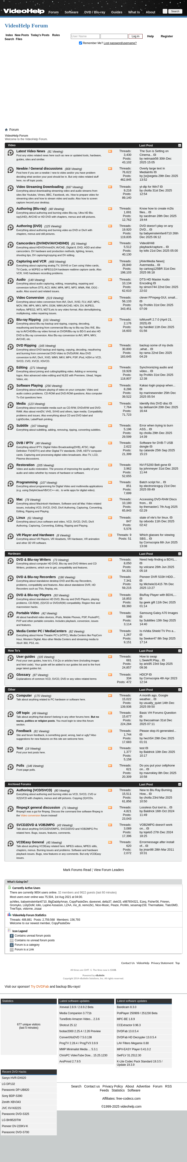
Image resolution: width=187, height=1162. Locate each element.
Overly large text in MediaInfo (152, 170)
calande (149, 450)
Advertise (143, 1086)
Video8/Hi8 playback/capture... (152, 245)
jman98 (149, 849)
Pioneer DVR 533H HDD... (157, 577)
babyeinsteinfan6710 (158, 233)
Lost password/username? (120, 43)
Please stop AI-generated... (158, 730)
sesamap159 (138, 905)
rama (147, 353)
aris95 (148, 663)
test (142, 748)
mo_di (77, 905)
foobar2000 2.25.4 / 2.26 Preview (80, 1031)
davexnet (95, 901)
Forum (53, 12)
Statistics (118, 1090)
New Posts (22, 35)
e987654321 (130, 901)
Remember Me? (91, 43)
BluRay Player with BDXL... (158, 595)
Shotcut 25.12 (68, 1025)
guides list (76, 664)
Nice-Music (102, 905)
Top (177, 963)
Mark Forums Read (77, 870)
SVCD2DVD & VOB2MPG (35, 825)
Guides (116, 12)
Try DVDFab (40, 986)
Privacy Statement (162, 963)
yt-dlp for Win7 (149, 186)
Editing (21, 367)
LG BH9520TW (11, 1120)
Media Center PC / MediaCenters (41, 631)
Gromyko (15, 905)
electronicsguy (153, 486)
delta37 (106, 901)
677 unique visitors (28, 1024)
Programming (27, 482)
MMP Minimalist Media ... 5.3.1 (78, 1049)
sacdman (150, 216)
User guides (25, 656)
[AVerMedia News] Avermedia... (152, 263)
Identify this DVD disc (154, 403)
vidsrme (28, 908)
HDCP (144, 674)
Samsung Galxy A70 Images (159, 613)
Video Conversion (30, 297)
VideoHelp (143, 963)
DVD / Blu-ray (94, 12)
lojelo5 (148, 832)
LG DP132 (8, 1084)
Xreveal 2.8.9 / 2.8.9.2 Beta (76, 1007)
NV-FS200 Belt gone (153, 465)
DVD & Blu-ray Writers (33, 559)
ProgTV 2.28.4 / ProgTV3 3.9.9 (78, 1043)
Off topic (23, 713)
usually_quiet (152, 703)
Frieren (164, 901)
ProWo (148, 305)
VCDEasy (95, 853)
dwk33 (117, 901)
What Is (134, 12)
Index (9, 35)
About (150, 12)
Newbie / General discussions (39, 168)
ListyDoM (28, 905)
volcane (149, 567)
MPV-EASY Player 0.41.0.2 (134, 1049)
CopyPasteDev (78, 901)
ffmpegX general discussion (38, 807)
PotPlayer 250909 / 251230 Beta (137, 1013)
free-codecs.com (128, 1098)
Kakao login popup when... (157, 385)
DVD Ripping (26, 345)
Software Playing (29, 385)
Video (11, 145)
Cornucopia (151, 542)
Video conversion (30, 815)
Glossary (23, 674)
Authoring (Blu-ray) (31, 208)
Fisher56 (153, 901)
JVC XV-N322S (11, 1108)
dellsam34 (150, 407)
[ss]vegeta (150, 176)
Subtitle (22, 425)
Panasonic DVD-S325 (15, 1114)
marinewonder (153, 393)
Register (167, 36)
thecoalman (151, 720)
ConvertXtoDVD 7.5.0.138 (75, 1037)
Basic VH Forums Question (158, 712)
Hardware (14, 553)
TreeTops (16, 908)
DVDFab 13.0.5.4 (128, 1031)
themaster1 (151, 506)
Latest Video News (30, 151)
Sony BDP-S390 (12, 1096)
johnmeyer (151, 468)
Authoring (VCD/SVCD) (34, 790)
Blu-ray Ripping (28, 319)
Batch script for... (151, 482)
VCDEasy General (30, 842)
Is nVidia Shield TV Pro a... (158, 631)
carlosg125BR (153, 268)
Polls (20, 765)
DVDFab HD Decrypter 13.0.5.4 (136, 1037)
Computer (24, 695)
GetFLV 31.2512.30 (129, 1055)
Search (9, 39)
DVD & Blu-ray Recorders (36, 577)
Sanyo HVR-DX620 (14, 1078)
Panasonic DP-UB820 (15, 1089)
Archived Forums (19, 784)
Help (150, 36)
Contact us (92, 1086)
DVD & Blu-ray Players (33, 595)
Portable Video (27, 613)
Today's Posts (40, 35)
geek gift (149, 602)
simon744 (150, 287)
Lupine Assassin (53, 905)
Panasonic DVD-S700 (15, 1132)
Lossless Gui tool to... (154, 807)
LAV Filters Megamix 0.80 (133, 1043)
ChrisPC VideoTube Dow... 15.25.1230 (83, 1055)
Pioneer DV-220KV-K (15, 1126)
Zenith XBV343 (11, 1102)
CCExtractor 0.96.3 (129, 1025)
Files (19, 39)
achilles (14, 901)
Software (71, 12)
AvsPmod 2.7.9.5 (70, 1061)
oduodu (149, 521)
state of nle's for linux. (154, 517)
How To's (14, 650)
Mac (19, 499)
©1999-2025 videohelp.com (121, 1106)
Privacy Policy (113, 1086)
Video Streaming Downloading (40, 187)
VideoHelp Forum (26, 25)
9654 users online (45, 892)
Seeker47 (150, 638)
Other (11, 689)
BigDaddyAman (58, 901)
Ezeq (143, 901)
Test (19, 748)
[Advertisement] (94, 87)
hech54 (149, 738)
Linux (20, 517)
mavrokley (150, 773)
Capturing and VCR (31, 261)
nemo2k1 (88, 905)
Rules (56, 35)
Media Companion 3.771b (75, 1013)
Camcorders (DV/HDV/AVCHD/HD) (42, 243)
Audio (21, 279)
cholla (147, 190)
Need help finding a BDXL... (158, 559)
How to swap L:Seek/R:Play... (150, 658)
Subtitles (149, 620)
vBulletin (99, 975)
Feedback (24, 731)
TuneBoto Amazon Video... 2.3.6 (79, 1019)
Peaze (115, 905)
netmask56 (151, 158)
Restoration (25, 465)
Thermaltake (156, 905)
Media (21, 403)
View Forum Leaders (109, 870)
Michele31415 (153, 584)
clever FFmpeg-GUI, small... (159, 297)
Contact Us (128, 963)
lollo (146, 250)
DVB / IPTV (24, 443)
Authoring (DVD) (29, 226)
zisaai (38, 908)
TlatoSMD (171, 905)
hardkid (149, 327)
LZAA (68, 905)
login (70, 720)
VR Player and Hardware (35, 535)
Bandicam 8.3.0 (126, 1007)
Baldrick (149, 752)
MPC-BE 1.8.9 (126, 1019)
